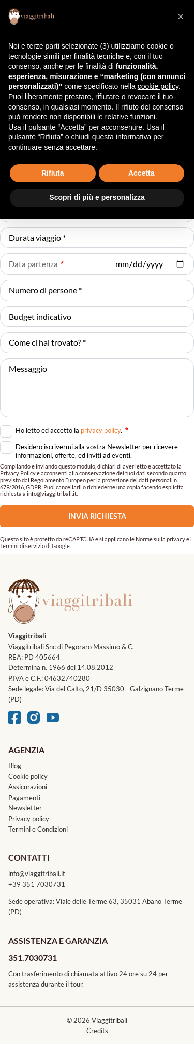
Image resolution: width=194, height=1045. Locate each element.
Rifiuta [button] (52, 173)
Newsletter (25, 808)
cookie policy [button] (158, 86)
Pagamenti (24, 797)
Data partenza (33, 264)
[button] (180, 16)
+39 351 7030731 (36, 884)
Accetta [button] (141, 173)
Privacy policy (28, 819)
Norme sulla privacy (160, 539)
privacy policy (101, 430)
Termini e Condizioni (38, 829)
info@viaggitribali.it (36, 873)
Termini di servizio (22, 545)
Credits (97, 1030)
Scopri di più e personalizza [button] (96, 197)
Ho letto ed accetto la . (72, 429)
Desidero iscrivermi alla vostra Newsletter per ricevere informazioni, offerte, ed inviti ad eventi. (97, 451)
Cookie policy (28, 776)
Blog (14, 765)
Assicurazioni (27, 787)
